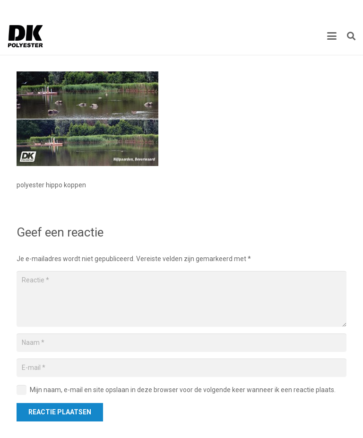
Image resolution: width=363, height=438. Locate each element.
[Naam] (181, 342)
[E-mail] (181, 368)
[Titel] (25, 36)
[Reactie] (181, 299)
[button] (332, 36)
